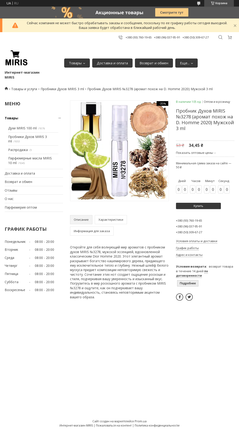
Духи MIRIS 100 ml (22, 128)
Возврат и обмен (154, 63)
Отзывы (11, 190)
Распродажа (18, 150)
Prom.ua (141, 421)
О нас (9, 198)
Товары (75, 63)
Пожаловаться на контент (114, 425)
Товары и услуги (24, 89)
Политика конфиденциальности (157, 425)
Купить (198, 206)
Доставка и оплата (112, 63)
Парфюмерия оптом (21, 207)
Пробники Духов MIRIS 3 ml (62, 89)
